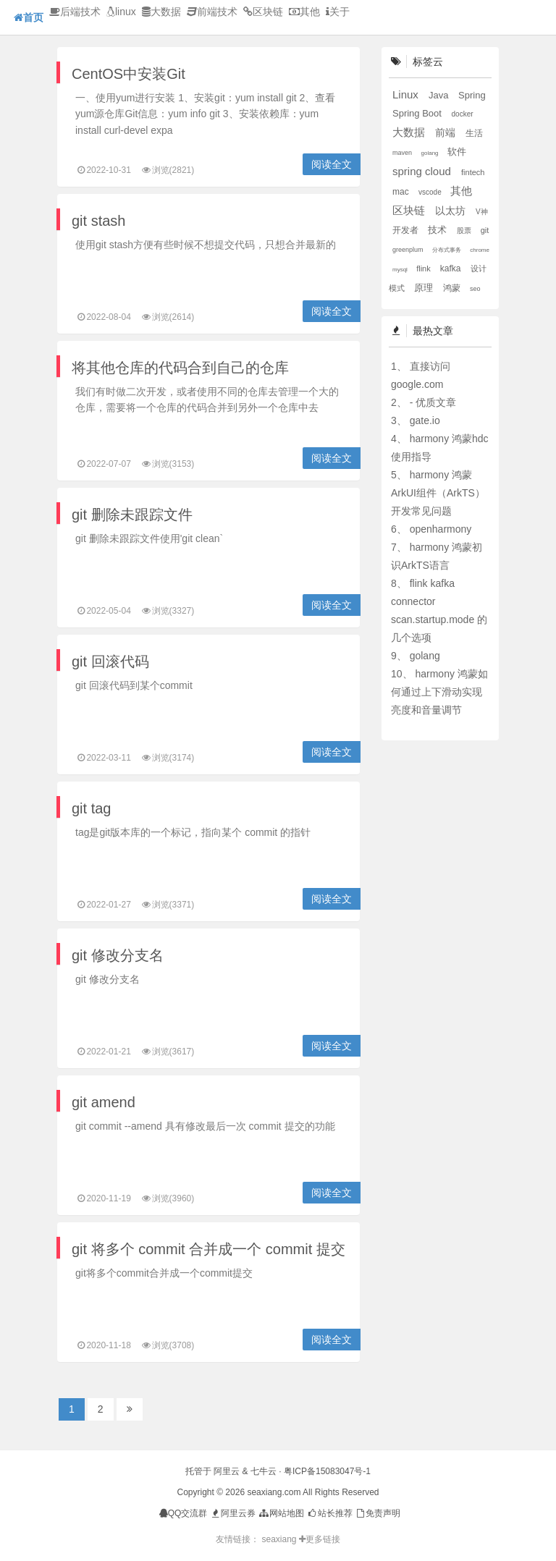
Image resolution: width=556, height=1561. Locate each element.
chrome (479, 250)
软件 (456, 151)
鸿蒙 (453, 288)
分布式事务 (447, 250)
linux (121, 11)
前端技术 (212, 11)
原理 (425, 287)
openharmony (441, 529)
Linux (406, 94)
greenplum (408, 249)
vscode (430, 192)
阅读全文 (331, 164)
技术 (439, 229)
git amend (103, 1102)
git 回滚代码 (110, 661)
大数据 (161, 11)
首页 (28, 17)
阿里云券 (233, 1513)
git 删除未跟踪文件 (132, 515)
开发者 (406, 230)
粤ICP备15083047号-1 (327, 1471)
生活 (474, 133)
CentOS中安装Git (128, 74)
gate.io (425, 420)
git (485, 230)
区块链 (263, 11)
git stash (98, 221)
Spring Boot (418, 113)
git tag (91, 808)
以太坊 (451, 210)
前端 (446, 132)
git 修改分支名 (118, 955)
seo (475, 288)
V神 (482, 212)
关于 (338, 11)
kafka (451, 268)
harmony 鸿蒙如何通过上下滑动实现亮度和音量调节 (439, 692)
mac (401, 192)
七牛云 (263, 1471)
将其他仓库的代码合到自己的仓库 (180, 368)
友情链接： (237, 1539)
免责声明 (377, 1513)
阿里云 (227, 1471)
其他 (304, 11)
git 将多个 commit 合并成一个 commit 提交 (208, 1249)
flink (424, 268)
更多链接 (319, 1539)
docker (462, 114)
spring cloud (423, 171)
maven (403, 152)
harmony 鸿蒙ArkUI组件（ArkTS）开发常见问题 (438, 493)
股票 (465, 230)
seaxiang (279, 1539)
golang (430, 153)
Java (440, 95)
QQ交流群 (183, 1513)
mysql (400, 269)
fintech (472, 172)
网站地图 (280, 1513)
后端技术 (75, 11)
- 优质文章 (433, 402)
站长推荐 (329, 1513)
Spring (472, 95)
